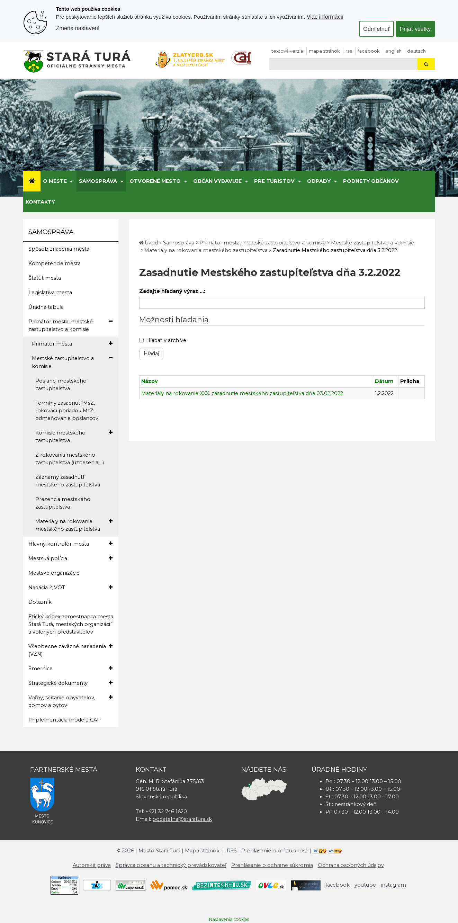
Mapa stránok (324, 51)
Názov (149, 381)
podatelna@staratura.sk (182, 819)
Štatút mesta (44, 278)
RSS (348, 51)
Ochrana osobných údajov (351, 865)
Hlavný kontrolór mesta (70, 543)
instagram (393, 885)
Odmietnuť (376, 29)
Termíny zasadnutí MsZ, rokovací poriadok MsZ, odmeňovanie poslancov (66, 410)
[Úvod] (32, 181)
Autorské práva (92, 865)
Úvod (151, 243)
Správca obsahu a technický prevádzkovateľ (171, 865)
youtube (365, 885)
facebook (369, 51)
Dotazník (40, 602)
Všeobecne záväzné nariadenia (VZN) (70, 650)
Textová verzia (287, 51)
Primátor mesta (72, 343)
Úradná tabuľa (46, 307)
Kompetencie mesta (54, 263)
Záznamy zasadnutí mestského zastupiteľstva (67, 481)
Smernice (70, 668)
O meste (55, 181)
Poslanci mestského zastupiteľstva (61, 385)
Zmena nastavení (78, 28)
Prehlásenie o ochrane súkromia (272, 865)
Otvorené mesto (155, 181)
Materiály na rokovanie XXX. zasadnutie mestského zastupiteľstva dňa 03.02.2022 (242, 393)
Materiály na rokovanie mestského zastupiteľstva (74, 525)
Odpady (319, 181)
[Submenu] (71, 181)
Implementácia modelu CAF (64, 720)
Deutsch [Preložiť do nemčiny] (416, 51)
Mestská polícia (70, 558)
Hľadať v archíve (162, 340)
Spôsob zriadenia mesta (58, 249)
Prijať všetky (415, 29)
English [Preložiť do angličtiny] (393, 51)
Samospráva (98, 181)
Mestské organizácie (54, 573)
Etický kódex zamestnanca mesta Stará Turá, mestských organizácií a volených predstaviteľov (70, 624)
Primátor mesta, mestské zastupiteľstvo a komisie (70, 325)
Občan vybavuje (217, 181)
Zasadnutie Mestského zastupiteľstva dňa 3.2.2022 (335, 250)
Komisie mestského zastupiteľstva (74, 436)
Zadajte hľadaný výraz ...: (172, 291)
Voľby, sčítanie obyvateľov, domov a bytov (70, 701)
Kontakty (40, 202)
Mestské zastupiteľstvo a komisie (72, 362)
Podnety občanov (371, 181)
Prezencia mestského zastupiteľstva (62, 503)
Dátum (384, 381)
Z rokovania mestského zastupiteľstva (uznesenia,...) (69, 459)
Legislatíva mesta (50, 292)
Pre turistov (274, 181)
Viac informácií (325, 17)
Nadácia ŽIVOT (70, 587)
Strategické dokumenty (70, 683)
